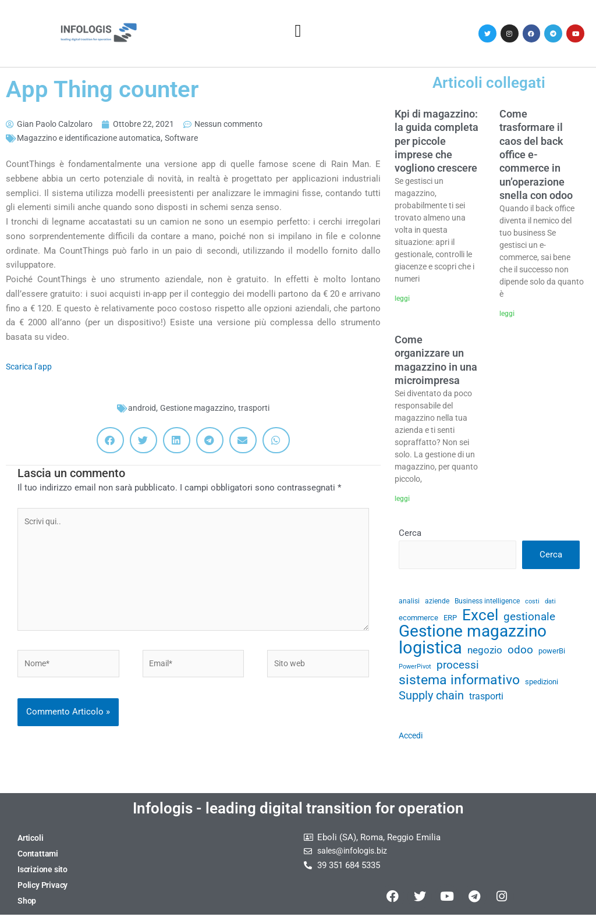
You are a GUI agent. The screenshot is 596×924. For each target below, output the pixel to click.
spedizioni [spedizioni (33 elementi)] (541, 687)
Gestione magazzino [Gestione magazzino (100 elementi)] (473, 635)
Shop (26, 909)
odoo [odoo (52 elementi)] (520, 653)
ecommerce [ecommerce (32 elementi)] (418, 620)
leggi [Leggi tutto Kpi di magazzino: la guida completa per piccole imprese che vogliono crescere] (402, 298)
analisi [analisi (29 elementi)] (409, 602)
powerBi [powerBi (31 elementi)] (551, 654)
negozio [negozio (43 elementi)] (484, 653)
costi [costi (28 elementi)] (532, 602)
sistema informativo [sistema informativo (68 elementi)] (459, 685)
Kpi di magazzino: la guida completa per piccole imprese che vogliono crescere (436, 141)
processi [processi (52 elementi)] (458, 669)
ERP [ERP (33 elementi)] (450, 620)
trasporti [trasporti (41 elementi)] (486, 702)
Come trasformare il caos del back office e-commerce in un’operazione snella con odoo (536, 154)
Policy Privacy (44, 894)
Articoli (30, 846)
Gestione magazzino (196, 409)
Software (192, 139)
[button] (298, 30)
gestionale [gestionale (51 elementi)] (529, 619)
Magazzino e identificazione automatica (94, 139)
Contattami (38, 862)
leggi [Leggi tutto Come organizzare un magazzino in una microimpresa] (402, 499)
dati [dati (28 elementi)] (550, 602)
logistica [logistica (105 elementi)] (430, 651)
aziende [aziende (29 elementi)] (437, 602)
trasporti (257, 409)
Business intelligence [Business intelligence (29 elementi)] (487, 602)
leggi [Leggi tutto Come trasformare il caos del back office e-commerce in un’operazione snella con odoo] (507, 314)
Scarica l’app (30, 368)
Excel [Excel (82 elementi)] (480, 617)
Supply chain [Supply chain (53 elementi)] (431, 702)
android (138, 409)
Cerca (410, 533)
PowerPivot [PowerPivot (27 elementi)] (415, 670)
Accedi (412, 741)
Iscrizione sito (43, 878)
